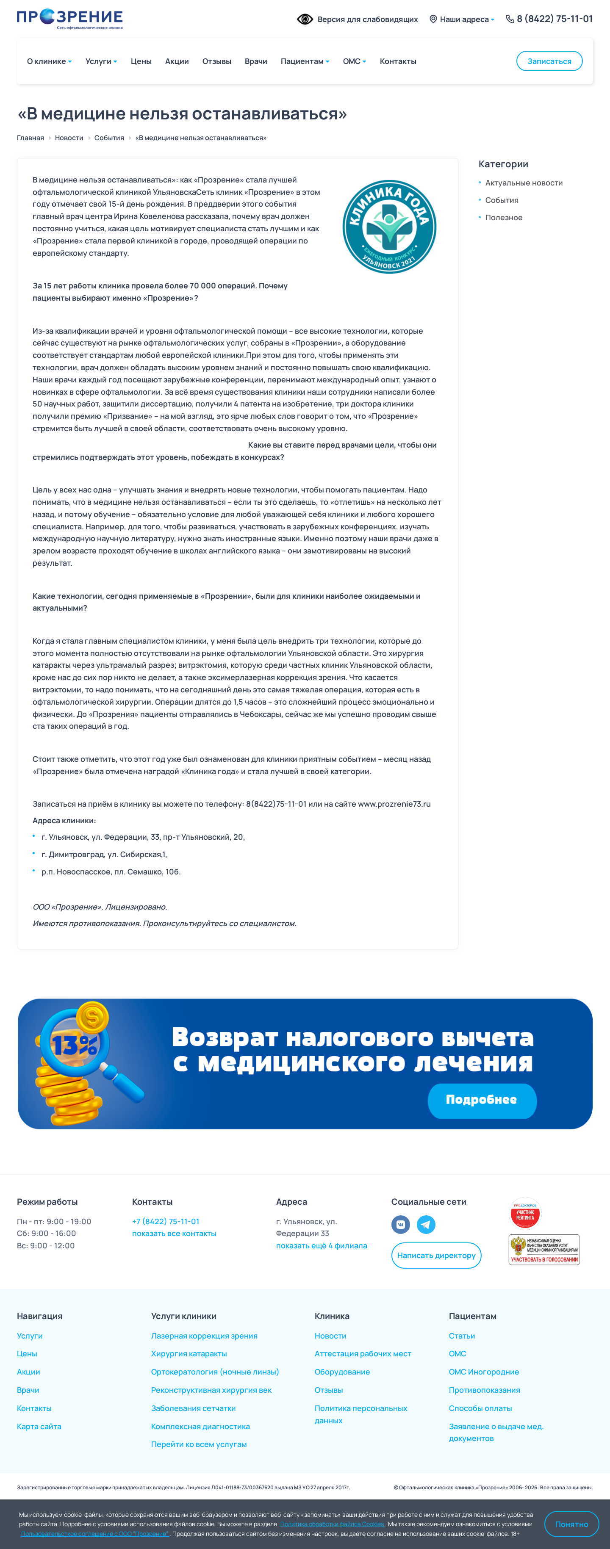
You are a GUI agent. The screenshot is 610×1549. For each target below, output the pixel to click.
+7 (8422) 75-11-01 (166, 1221)
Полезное (504, 217)
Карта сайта (39, 1426)
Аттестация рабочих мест (363, 1353)
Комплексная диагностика (200, 1426)
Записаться (549, 61)
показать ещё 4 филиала (321, 1245)
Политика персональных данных (361, 1414)
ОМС (351, 61)
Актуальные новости (524, 182)
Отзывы (216, 61)
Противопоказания (484, 1390)
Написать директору (436, 1255)
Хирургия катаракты (189, 1353)
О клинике (46, 61)
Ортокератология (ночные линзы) (215, 1371)
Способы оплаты (480, 1408)
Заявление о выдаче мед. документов (496, 1432)
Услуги (98, 61)
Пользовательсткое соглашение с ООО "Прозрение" (95, 1534)
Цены (141, 61)
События (501, 200)
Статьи (462, 1335)
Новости (331, 1335)
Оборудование (342, 1371)
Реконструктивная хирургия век (211, 1390)
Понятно (571, 1524)
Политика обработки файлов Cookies (332, 1524)
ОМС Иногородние (484, 1371)
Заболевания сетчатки (193, 1408)
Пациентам (302, 61)
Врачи (256, 61)
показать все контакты (174, 1233)
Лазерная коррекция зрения (204, 1335)
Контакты (398, 61)
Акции (177, 61)
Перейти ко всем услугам (199, 1444)
